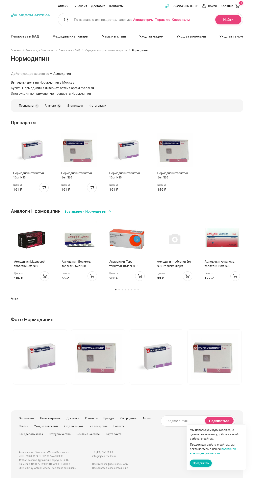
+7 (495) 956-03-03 (184, 6)
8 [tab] (138, 289)
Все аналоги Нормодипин (85, 211)
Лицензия (79, 6)
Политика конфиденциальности (110, 464)
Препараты (29, 106)
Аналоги (53, 106)
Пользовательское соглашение (110, 468)
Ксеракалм (181, 20)
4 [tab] (125, 289)
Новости (119, 426)
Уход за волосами (191, 36)
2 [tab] (119, 289)
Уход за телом (231, 36)
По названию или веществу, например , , (132, 20)
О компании (26, 418)
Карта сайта (113, 434)
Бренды (109, 418)
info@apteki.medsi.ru (104, 456)
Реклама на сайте (88, 434)
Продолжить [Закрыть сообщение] (201, 463)
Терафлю (162, 20)
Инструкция (75, 105)
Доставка (98, 6)
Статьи (23, 426)
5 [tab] (128, 289)
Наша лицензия (50, 418)
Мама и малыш (114, 36)
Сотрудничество (60, 434)
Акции (146, 418)
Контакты (116, 6)
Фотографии (97, 105)
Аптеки (63, 6)
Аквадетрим (143, 20)
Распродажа (128, 418)
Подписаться (219, 421)
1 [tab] (115, 289)
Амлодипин (62, 74)
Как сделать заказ (31, 434)
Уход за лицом (151, 36)
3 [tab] (122, 289)
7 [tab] (135, 289)
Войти (212, 6)
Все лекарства (98, 426)
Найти (228, 20)
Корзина (232, 6)
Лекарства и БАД (25, 36)
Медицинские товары (71, 36)
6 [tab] (131, 289)
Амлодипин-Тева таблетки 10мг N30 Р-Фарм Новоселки (124, 266)
